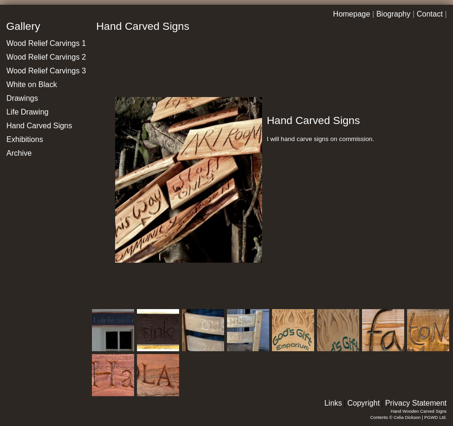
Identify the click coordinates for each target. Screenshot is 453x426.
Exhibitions (25, 139)
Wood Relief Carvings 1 (46, 43)
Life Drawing (28, 112)
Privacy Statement (416, 403)
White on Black (32, 84)
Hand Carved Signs (39, 126)
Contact (430, 14)
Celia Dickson (407, 417)
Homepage (351, 14)
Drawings (22, 98)
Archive (19, 153)
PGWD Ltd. (435, 417)
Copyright (363, 403)
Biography (393, 14)
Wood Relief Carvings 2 (46, 57)
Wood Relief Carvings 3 (46, 71)
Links (333, 403)
